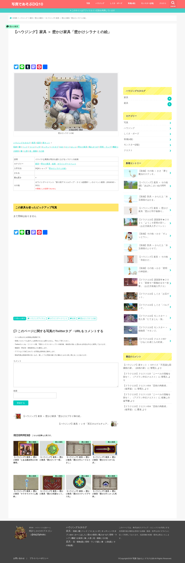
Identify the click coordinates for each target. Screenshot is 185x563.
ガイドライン (162, 531)
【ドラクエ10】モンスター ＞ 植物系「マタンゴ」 (145, 328)
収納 (15, 147)
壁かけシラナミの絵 (57, 168)
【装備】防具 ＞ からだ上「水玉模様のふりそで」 (146, 247)
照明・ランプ (105, 147)
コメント (17, 361)
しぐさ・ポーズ (116, 3)
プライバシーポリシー (38, 558)
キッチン (45, 147)
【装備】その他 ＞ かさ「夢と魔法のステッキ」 (146, 173)
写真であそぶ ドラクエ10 (143, 558)
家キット (46, 143)
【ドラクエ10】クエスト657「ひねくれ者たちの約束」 (145, 340)
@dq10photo (38, 534)
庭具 (39, 143)
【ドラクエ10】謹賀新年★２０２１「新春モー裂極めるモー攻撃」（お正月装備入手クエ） (146, 281)
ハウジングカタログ (21, 143)
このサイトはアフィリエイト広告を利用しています (93, 10)
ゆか (62, 147)
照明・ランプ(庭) (92, 542)
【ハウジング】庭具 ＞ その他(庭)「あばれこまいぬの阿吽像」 (146, 184)
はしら (73, 147)
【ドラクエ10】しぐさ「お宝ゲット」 (146, 294)
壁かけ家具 (82, 147)
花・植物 (33, 151)
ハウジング (100, 3)
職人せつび (93, 147)
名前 (15, 391)
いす (38, 147)
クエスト (162, 3)
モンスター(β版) (147, 3)
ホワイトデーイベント (66, 164)
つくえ (32, 147)
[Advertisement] (66, 52)
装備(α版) (131, 3)
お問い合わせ (19, 558)
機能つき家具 (77, 538)
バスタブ (54, 147)
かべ (67, 147)
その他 (41, 151)
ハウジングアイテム (37, 318)
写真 (88, 3)
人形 (26, 151)
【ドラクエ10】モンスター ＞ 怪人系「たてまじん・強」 (145, 317)
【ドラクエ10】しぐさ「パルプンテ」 (146, 305)
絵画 (54, 164)
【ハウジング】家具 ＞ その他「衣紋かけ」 (146, 258)
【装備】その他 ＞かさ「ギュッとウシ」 (145, 235)
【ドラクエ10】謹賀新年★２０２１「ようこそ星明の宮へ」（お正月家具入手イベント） (146, 221)
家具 (34, 143)
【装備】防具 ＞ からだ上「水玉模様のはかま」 (146, 198)
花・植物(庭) (78, 542)
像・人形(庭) (106, 542)
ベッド (25, 147)
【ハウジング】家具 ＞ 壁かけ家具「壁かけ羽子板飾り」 (146, 210)
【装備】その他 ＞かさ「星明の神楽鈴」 (145, 269)
